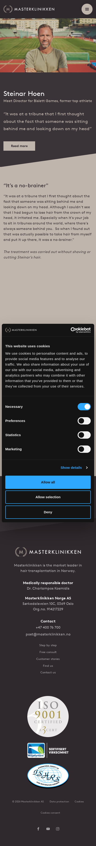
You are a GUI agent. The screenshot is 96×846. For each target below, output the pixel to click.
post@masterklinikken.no (48, 634)
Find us (48, 665)
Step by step (48, 645)
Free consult (48, 652)
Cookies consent (50, 812)
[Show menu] (87, 9)
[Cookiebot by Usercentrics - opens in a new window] (71, 330)
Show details (71, 467)
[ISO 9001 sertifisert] (48, 719)
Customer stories (48, 659)
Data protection (59, 801)
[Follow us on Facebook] (38, 829)
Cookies (79, 801)
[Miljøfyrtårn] (48, 753)
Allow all (48, 482)
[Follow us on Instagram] (57, 829)
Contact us (48, 672)
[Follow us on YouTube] (48, 829)
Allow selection (47, 497)
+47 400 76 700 (48, 627)
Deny (48, 512)
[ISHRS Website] (48, 779)
